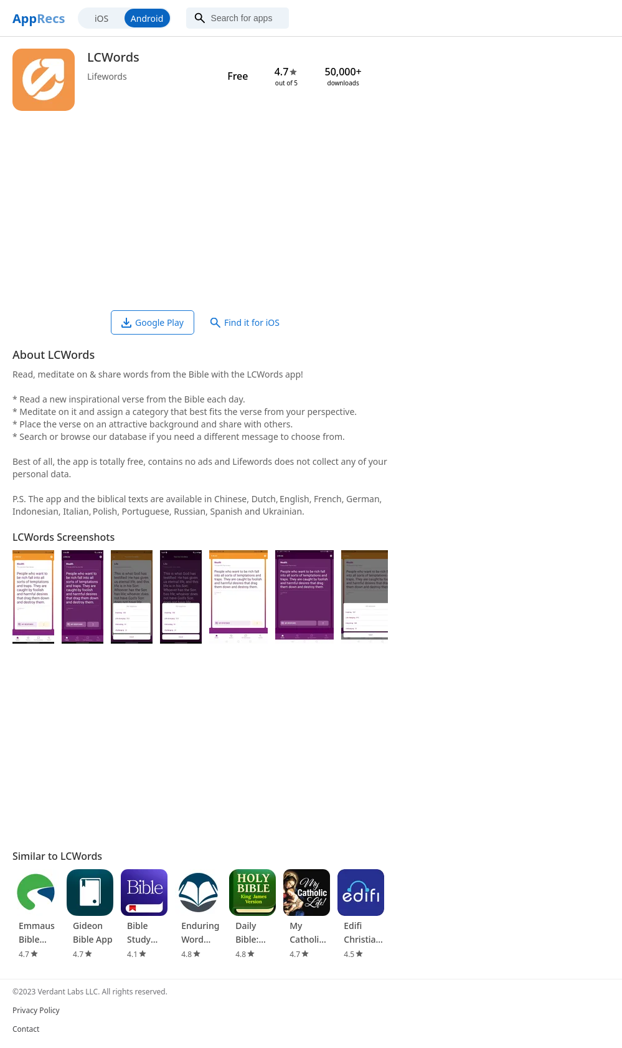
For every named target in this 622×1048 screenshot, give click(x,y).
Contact (25, 1029)
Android (147, 18)
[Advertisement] (200, 210)
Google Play (152, 322)
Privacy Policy (36, 1010)
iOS (101, 18)
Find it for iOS (245, 322)
